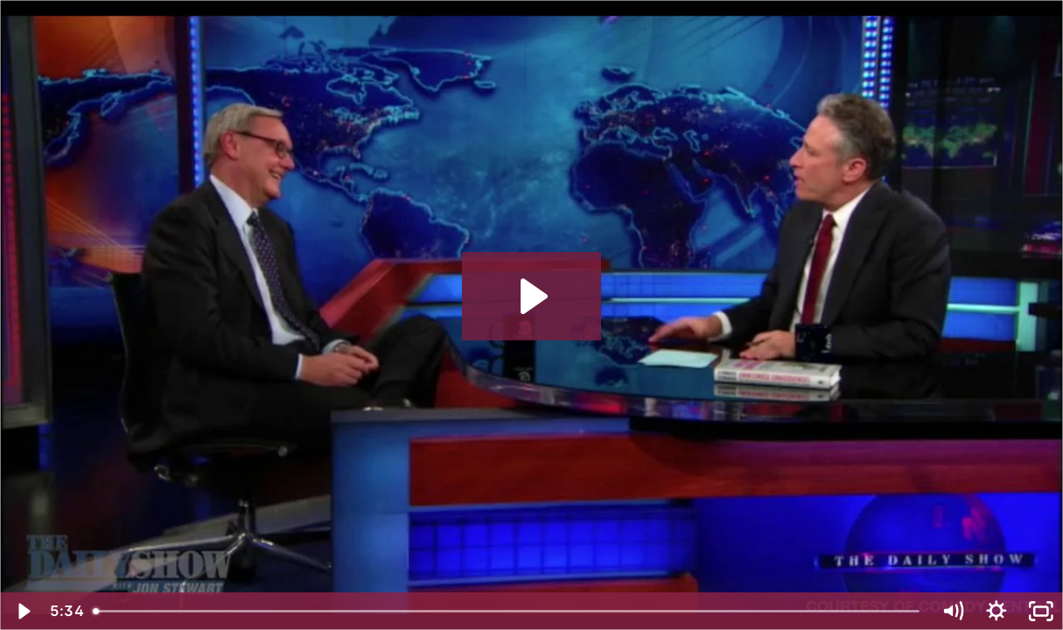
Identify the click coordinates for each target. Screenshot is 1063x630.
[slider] (508, 611)
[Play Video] (22, 611)
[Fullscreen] (1040, 611)
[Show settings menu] (997, 611)
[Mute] (952, 611)
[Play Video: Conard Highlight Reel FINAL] (531, 296)
